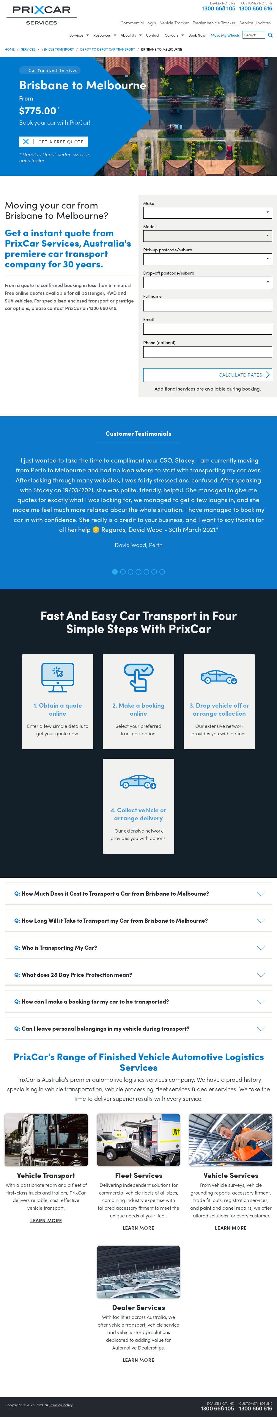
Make (148, 203)
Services (28, 49)
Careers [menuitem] (172, 35)
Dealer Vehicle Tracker (214, 22)
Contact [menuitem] (152, 35)
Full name (152, 296)
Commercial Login (138, 22)
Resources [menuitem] (102, 35)
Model (149, 226)
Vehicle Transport (58, 49)
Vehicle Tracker (174, 22)
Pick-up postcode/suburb (167, 250)
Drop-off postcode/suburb (168, 273)
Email (148, 319)
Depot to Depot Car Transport (107, 49)
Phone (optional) (159, 342)
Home (10, 49)
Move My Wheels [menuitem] (225, 35)
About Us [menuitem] (128, 35)
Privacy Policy (61, 1404)
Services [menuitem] (77, 35)
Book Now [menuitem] (196, 35)
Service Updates (255, 22)
